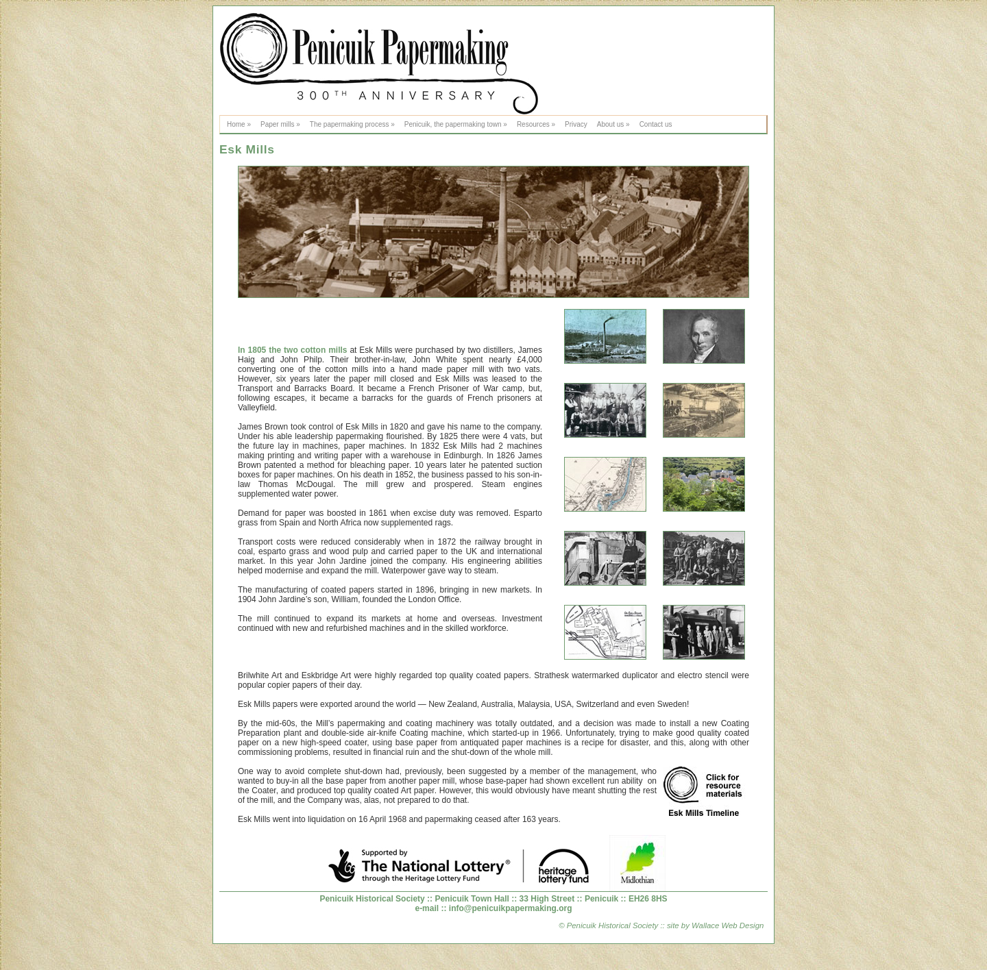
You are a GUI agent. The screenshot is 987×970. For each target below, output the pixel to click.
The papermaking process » (352, 124)
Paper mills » (280, 124)
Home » (239, 124)
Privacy (576, 124)
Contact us (655, 124)
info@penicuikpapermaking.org (510, 908)
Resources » (536, 124)
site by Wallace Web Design (714, 925)
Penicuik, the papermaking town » (455, 124)
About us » (613, 124)
